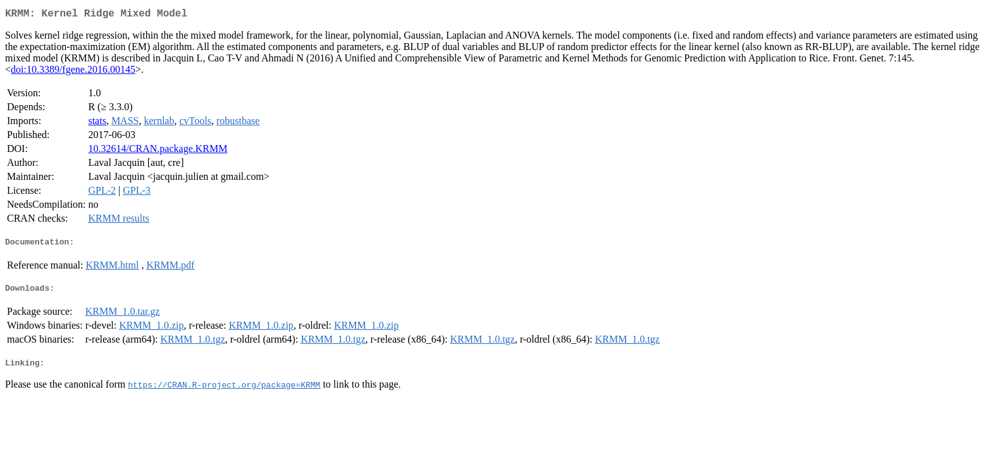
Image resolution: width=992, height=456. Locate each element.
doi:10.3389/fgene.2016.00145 (73, 71)
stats (97, 123)
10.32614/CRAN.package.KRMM (157, 151)
